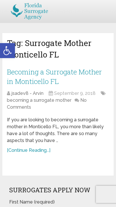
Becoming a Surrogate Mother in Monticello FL (54, 76)
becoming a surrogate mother (39, 100)
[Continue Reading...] (28, 150)
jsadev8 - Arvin (27, 93)
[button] (7, 50)
